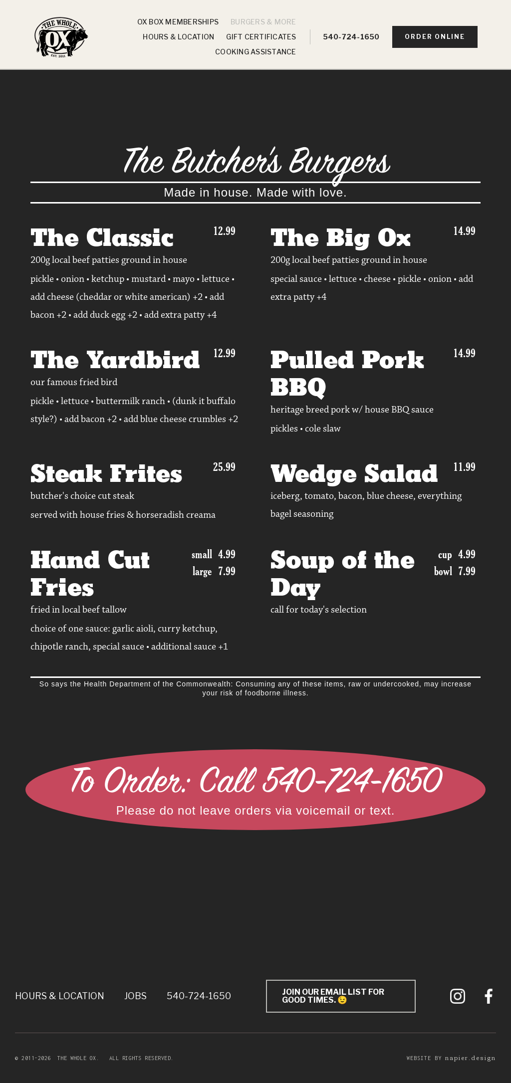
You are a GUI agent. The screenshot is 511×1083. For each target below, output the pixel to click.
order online (435, 36)
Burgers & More (263, 21)
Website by (451, 1058)
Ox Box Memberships (178, 21)
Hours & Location (178, 36)
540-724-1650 (351, 36)
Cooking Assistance (255, 51)
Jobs (135, 996)
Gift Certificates (261, 36)
